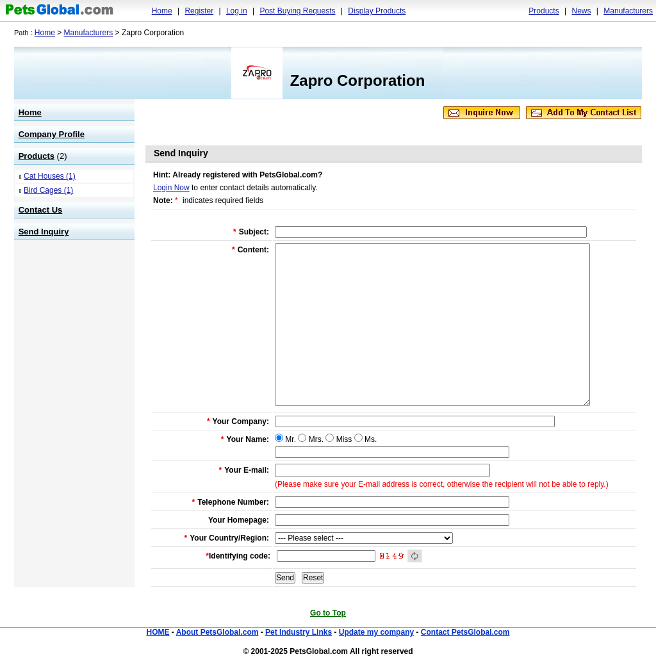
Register (198, 10)
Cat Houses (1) (50, 176)
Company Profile (52, 134)
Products (544, 10)
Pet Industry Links (298, 632)
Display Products (377, 10)
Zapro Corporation (357, 80)
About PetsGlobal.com (217, 632)
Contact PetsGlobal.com (465, 632)
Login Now (171, 187)
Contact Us (41, 210)
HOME (157, 632)
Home (162, 10)
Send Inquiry (44, 231)
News (581, 10)
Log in (236, 10)
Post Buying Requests (297, 10)
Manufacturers (628, 10)
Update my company (376, 632)
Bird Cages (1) (48, 190)
